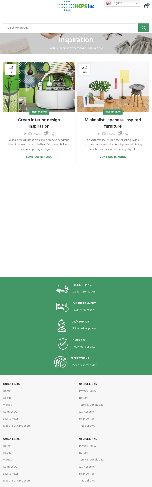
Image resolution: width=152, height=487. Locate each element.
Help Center (86, 418)
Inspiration (39, 112)
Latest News (10, 418)
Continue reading (39, 157)
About (7, 398)
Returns (83, 398)
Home (52, 48)
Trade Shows (87, 426)
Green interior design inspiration (39, 123)
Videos (7, 405)
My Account (86, 412)
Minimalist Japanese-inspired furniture (112, 123)
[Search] (76, 27)
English (114, 3)
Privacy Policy (87, 391)
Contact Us (10, 412)
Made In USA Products (16, 426)
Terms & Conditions (91, 405)
